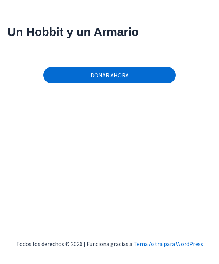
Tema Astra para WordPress (168, 243)
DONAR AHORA (110, 75)
